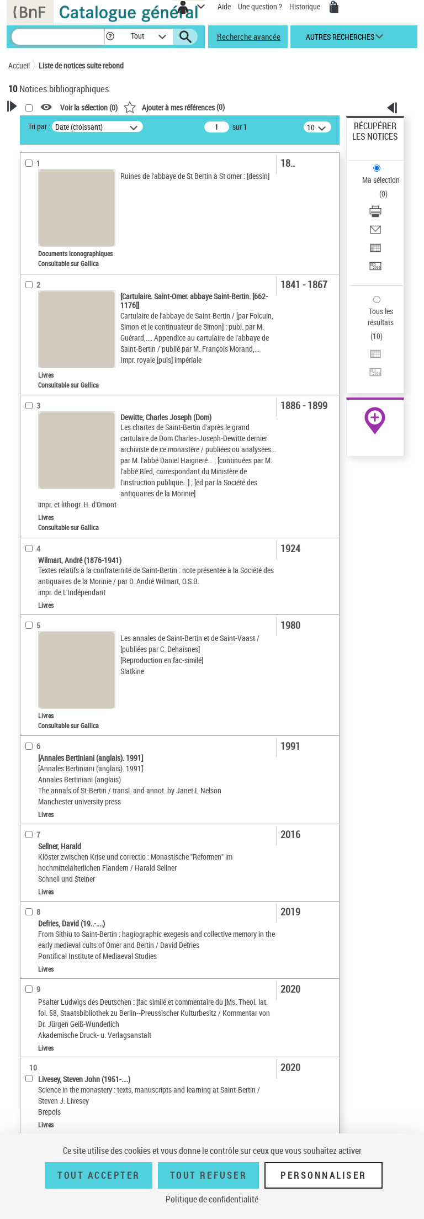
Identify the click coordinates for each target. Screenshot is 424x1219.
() (174, 107)
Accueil (19, 65)
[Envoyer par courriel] (375, 233)
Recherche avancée (248, 36)
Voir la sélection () (89, 107)
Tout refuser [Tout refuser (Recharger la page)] (208, 1175)
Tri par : (39, 126)
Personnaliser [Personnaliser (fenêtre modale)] (323, 1175)
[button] (110, 37)
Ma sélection (381, 179)
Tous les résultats (381, 316)
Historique (305, 6)
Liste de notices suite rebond (81, 65)
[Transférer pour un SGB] (375, 269)
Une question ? (260, 6)
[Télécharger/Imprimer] (375, 215)
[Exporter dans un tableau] (375, 251)
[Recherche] (58, 37)
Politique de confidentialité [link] (212, 1199)
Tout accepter (98, 1175)
